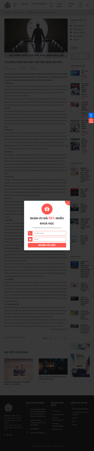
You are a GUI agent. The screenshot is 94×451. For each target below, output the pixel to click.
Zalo (91, 116)
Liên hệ (91, 122)
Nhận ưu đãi (47, 245)
